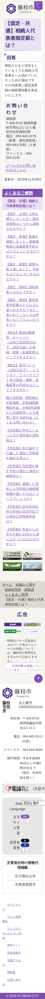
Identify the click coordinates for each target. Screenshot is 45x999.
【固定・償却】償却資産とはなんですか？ (22, 289)
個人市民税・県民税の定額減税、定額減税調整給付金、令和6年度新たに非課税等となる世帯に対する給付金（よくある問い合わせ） (23, 410)
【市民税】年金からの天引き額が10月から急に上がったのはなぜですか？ (22, 536)
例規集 (11, 972)
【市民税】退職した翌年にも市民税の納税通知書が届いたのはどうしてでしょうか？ (22, 491)
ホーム (7, 584)
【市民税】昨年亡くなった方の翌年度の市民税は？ (22, 435)
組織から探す (26, 584)
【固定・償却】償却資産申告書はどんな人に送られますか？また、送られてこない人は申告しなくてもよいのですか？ (22, 312)
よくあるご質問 (18, 193)
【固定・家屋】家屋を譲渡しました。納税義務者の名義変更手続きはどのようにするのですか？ (23, 246)
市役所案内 (13, 952)
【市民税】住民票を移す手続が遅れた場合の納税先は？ (22, 471)
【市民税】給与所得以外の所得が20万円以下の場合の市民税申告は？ (22, 514)
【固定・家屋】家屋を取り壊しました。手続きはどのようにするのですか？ (23, 271)
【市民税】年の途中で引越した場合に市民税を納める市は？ (22, 453)
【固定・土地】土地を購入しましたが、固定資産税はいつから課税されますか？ (22, 221)
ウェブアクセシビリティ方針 (12, 933)
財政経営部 (13, 589)
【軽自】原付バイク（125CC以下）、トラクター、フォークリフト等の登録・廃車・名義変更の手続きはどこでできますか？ (22, 377)
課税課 (29, 589)
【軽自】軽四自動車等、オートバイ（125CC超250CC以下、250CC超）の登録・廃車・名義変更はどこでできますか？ (22, 345)
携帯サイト (14, 945)
